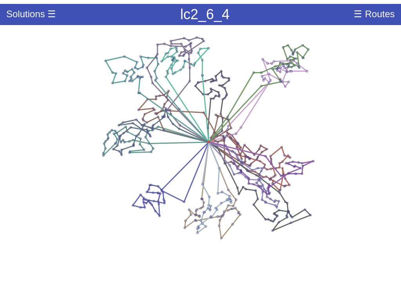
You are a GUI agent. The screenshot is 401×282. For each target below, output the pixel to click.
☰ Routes (374, 14)
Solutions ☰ (31, 14)
